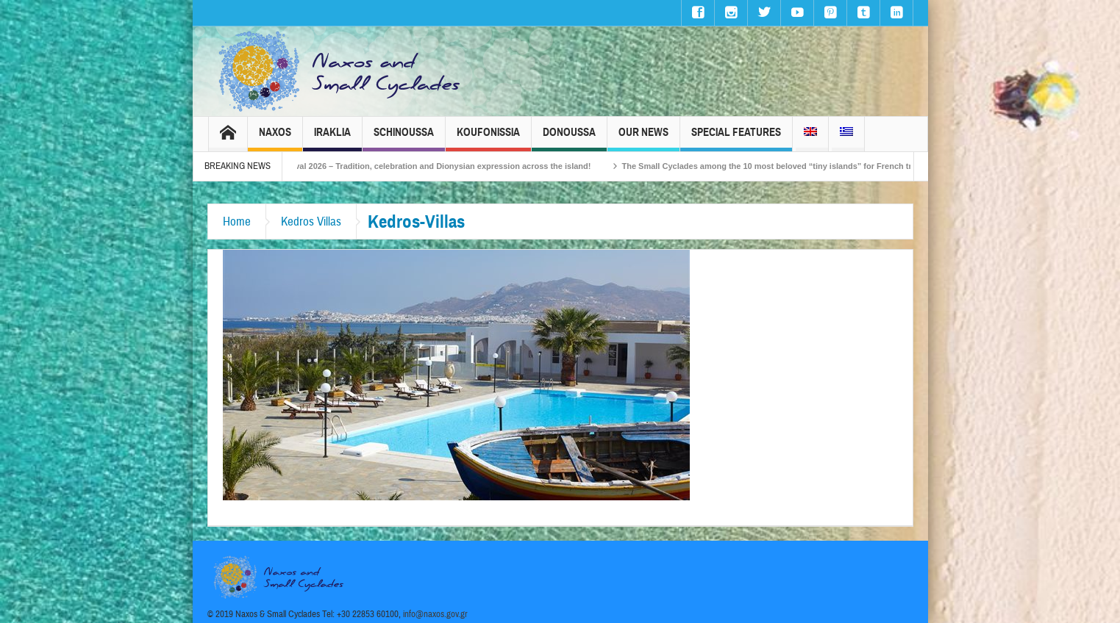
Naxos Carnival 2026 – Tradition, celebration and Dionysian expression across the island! (436, 166)
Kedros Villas (311, 221)
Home (237, 221)
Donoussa (569, 138)
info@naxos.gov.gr (435, 614)
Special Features (736, 138)
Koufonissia (488, 138)
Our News (643, 138)
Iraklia (332, 138)
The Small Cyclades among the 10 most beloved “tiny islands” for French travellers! (801, 166)
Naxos (275, 138)
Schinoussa (404, 138)
